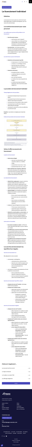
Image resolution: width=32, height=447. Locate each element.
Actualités (13, 431)
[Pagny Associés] (4, 2)
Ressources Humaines (6, 7)
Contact (24, 433)
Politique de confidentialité (16, 440)
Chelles (18, 404)
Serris (3, 406)
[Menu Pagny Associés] (30, 1)
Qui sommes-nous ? (6, 431)
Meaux (3, 404)
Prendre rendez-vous (7, 417)
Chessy (18, 403)
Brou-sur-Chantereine (21, 409)
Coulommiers (19, 406)
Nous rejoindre (19, 431)
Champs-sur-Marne (5, 409)
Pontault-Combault (5, 407)
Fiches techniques (8, 433)
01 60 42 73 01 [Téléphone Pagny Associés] (5, 426)
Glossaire (14, 433)
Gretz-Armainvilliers (20, 407)
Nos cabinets (25, 431)
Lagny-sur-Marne (5, 403)
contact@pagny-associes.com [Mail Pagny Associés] (9, 422)
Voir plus (16, 383)
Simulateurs (19, 433)
